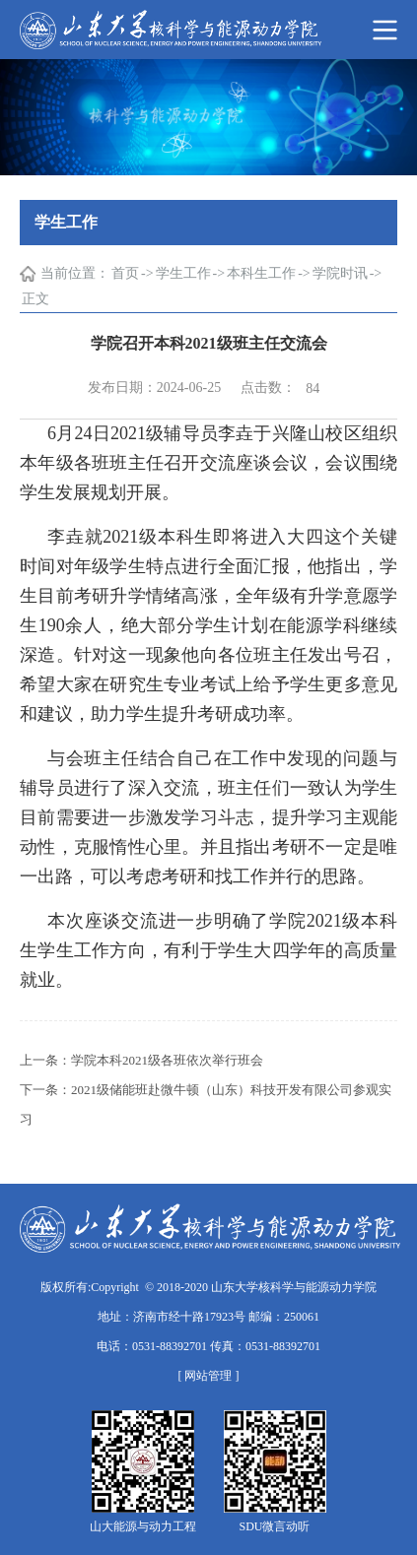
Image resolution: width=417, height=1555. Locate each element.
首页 (125, 273)
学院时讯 (340, 273)
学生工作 (183, 273)
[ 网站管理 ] (209, 1376)
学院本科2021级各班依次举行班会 (167, 1060)
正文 (35, 299)
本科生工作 (261, 273)
